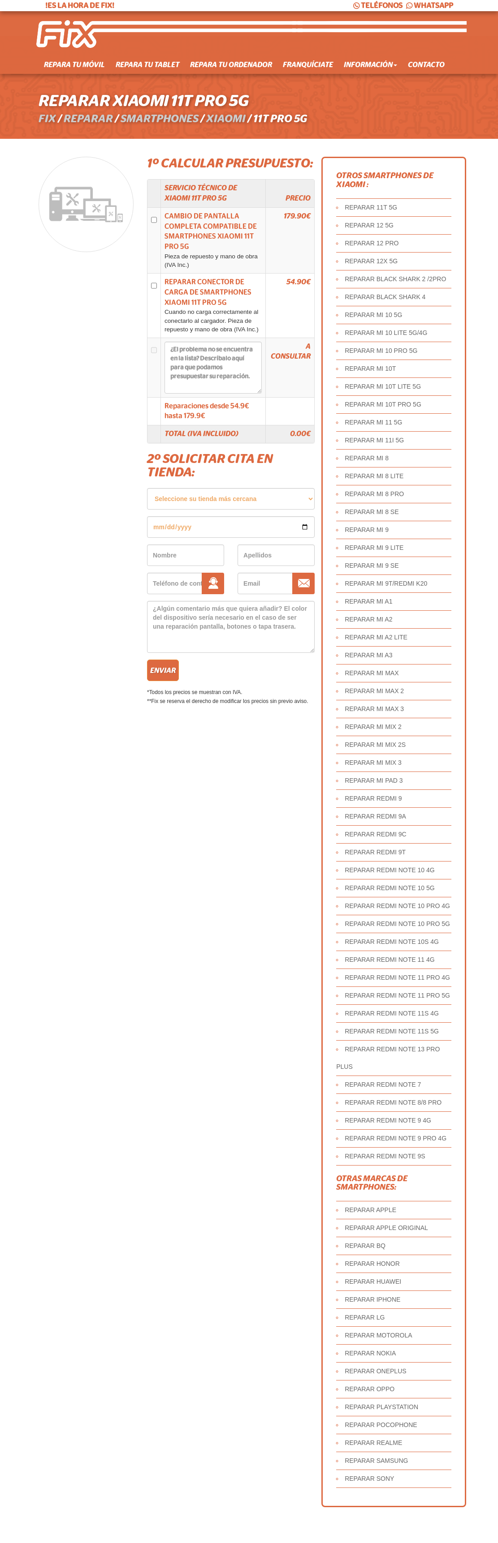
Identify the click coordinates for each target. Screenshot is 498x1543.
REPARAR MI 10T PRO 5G (383, 404)
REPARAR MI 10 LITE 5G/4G (386, 332)
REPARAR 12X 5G (371, 261)
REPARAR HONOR (372, 1263)
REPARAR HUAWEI (373, 1281)
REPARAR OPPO (369, 1389)
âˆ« (231, 499)
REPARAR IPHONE (372, 1299)
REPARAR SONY (369, 1478)
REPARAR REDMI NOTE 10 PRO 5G (397, 923)
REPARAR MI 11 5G (373, 422)
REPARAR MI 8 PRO (374, 493)
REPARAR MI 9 (367, 529)
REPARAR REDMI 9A (375, 816)
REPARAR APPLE (370, 1209)
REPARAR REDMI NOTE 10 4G (389, 870)
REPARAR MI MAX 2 (374, 690)
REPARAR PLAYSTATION (381, 1406)
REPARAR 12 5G (369, 225)
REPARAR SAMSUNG (376, 1460)
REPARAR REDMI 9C (375, 834)
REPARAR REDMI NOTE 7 (383, 1084)
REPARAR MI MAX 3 (374, 708)
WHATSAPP (429, 5)
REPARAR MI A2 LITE (376, 637)
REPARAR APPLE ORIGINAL (386, 1227)
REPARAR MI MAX (371, 673)
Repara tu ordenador (231, 65)
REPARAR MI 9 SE (371, 565)
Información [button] (370, 65)
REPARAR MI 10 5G (373, 314)
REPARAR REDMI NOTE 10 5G (389, 888)
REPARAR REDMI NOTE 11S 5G (392, 1031)
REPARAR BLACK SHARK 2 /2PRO (395, 279)
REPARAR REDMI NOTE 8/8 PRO (393, 1102)
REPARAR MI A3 (368, 655)
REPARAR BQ (365, 1245)
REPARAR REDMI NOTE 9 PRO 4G (395, 1138)
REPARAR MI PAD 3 (374, 780)
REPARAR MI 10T (370, 368)
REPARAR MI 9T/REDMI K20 (386, 583)
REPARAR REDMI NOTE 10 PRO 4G (397, 905)
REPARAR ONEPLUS (375, 1371)
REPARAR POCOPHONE (381, 1424)
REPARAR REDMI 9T (375, 852)
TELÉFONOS (377, 5)
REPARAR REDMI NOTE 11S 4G (392, 1013)
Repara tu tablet (147, 65)
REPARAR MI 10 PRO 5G (381, 350)
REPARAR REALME (373, 1442)
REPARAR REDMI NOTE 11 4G (389, 959)
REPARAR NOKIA (370, 1353)
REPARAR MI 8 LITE (374, 476)
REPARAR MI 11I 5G (374, 440)
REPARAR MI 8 (367, 458)
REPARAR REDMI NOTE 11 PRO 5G (397, 995)
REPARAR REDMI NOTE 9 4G (388, 1120)
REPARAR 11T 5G (371, 207)
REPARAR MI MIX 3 (373, 762)
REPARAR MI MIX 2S (375, 744)
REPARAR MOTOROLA (378, 1335)
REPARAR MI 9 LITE (374, 547)
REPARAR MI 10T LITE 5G (383, 386)
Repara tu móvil (74, 65)
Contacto (426, 65)
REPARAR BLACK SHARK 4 (385, 296)
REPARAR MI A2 (368, 619)
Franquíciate (308, 65)
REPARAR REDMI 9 (373, 798)
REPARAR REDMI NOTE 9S (385, 1156)
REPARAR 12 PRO (371, 243)
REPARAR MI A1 (368, 601)
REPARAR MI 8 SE (371, 511)
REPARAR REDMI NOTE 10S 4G (392, 941)
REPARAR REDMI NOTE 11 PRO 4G (397, 977)
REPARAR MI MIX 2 (373, 726)
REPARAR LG (365, 1317)
